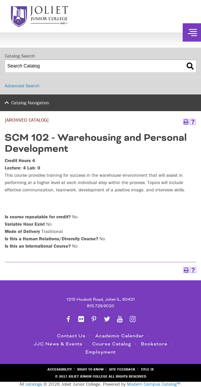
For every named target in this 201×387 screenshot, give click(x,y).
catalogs (33, 384)
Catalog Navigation (30, 103)
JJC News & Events (58, 344)
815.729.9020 (100, 306)
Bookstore (154, 344)
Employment (100, 352)
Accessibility (59, 369)
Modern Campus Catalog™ (153, 384)
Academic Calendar (119, 336)
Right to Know (90, 369)
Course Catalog (111, 344)
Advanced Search (22, 86)
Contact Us (71, 336)
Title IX (147, 369)
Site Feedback (122, 369)
